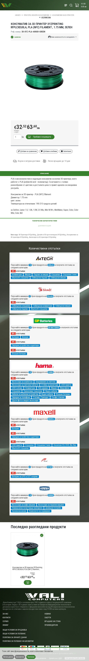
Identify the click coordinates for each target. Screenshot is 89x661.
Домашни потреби (53, 508)
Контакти (6, 618)
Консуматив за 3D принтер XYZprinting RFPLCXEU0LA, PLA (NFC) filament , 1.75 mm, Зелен (27, 568)
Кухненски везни (19, 511)
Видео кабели (51, 391)
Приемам (30, 657)
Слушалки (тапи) (70, 274)
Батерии (15, 337)
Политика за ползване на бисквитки (18, 641)
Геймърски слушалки (21, 306)
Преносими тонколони (33, 391)
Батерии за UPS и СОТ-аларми (25, 476)
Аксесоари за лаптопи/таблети (25, 385)
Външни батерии (19, 353)
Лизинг (5, 625)
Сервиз (5, 621)
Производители (51, 625)
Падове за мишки (41, 274)
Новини (48, 614)
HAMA (50, 372)
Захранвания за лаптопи (45, 382)
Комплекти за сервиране (39, 511)
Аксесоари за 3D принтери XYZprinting (42, 237)
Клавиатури (17, 274)
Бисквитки (20, 657)
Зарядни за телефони (21, 397)
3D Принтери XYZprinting (27, 235)
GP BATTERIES (53, 327)
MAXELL (51, 419)
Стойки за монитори (49, 385)
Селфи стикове (58, 397)
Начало (18, 15)
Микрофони (64, 388)
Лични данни (8, 657)
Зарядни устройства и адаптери (25, 345)
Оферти (48, 618)
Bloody (50, 296)
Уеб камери (43, 388)
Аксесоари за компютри (22, 382)
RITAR (49, 467)
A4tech (51, 265)
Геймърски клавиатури (42, 306)
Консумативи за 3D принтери (63, 15)
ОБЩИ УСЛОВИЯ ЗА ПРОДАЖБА (15, 630)
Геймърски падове (39, 277)
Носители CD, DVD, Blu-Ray (65, 445)
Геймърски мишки (58, 277)
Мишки (28, 274)
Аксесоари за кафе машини (23, 505)
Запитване (66, 151)
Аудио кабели (47, 394)
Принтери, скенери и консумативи (36, 15)
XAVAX (50, 495)
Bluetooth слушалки (20, 277)
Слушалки (55, 274)
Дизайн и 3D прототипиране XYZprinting (51, 235)
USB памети (66, 385)
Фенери (25, 337)
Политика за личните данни (15, 637)
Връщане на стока (53, 621)
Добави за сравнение (27, 151)
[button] (62, 36)
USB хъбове (17, 388)
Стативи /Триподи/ (41, 397)
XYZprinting (46, 17)
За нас (5, 614)
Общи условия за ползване (14, 634)
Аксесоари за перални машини (51, 505)
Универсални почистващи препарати (27, 508)
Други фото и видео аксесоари (25, 400)
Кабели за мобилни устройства (25, 394)
